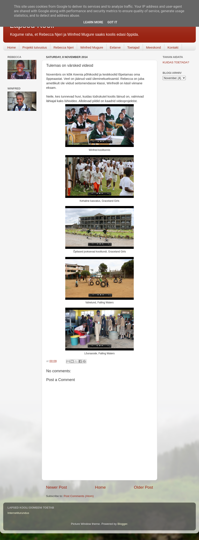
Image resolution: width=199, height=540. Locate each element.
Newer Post (56, 487)
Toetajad (133, 47)
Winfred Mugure (91, 47)
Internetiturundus (18, 513)
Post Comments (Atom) (79, 496)
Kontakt (173, 47)
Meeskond (153, 47)
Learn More (93, 22)
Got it (112, 22)
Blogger (122, 523)
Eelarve (115, 47)
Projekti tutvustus (34, 47)
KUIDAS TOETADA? (176, 62)
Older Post (143, 487)
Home (11, 47)
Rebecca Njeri (63, 47)
